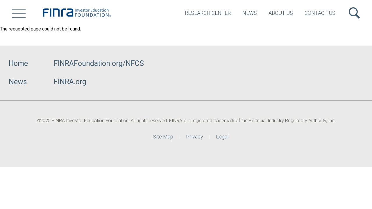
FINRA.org (70, 82)
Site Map (163, 137)
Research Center (208, 13)
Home (18, 63)
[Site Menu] (19, 13)
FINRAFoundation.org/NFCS (99, 63)
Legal (222, 137)
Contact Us (320, 13)
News (249, 13)
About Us (281, 13)
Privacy (194, 137)
